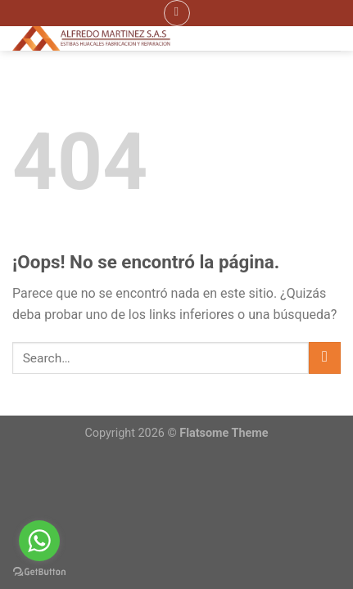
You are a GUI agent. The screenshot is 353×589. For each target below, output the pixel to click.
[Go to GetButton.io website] (39, 572)
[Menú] (177, 13)
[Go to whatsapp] (39, 540)
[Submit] (325, 358)
